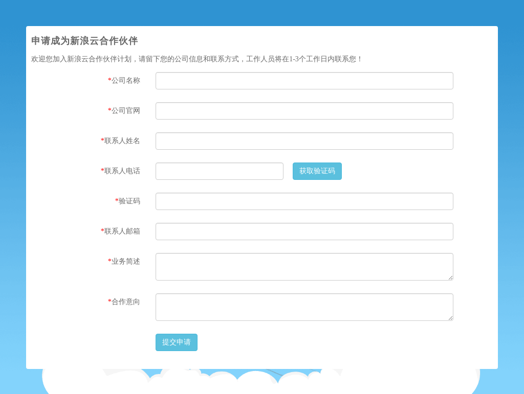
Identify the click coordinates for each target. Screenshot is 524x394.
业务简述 (124, 261)
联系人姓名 (120, 141)
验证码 (127, 201)
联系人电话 (120, 171)
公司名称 (124, 80)
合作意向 (124, 302)
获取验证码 (317, 171)
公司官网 (124, 110)
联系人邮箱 (120, 231)
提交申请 (176, 342)
